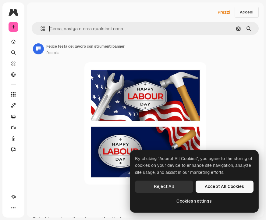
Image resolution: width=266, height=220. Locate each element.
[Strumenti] (13, 94)
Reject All (164, 186)
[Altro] (13, 208)
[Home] (13, 41)
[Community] (13, 74)
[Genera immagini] (13, 116)
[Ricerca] (13, 52)
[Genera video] (13, 127)
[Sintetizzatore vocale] (13, 138)
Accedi (247, 12)
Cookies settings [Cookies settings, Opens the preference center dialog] (194, 201)
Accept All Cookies (224, 186)
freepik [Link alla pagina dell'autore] (52, 52)
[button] (40, 28)
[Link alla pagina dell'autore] (38, 48)
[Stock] (13, 63)
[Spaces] (13, 105)
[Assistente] (13, 149)
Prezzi (224, 12)
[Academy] (13, 197)
